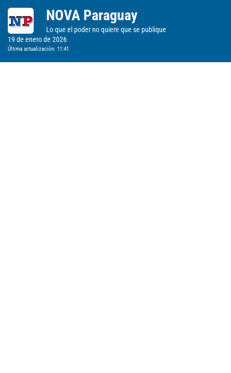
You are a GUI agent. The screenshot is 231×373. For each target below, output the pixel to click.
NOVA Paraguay (91, 15)
